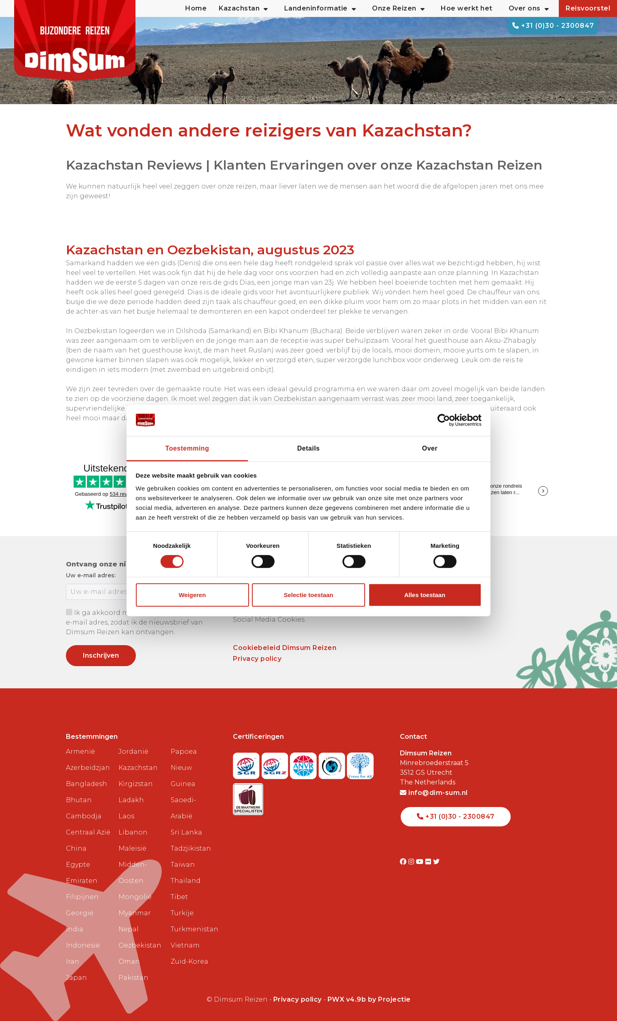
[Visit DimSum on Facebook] (404, 862)
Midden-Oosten (132, 873)
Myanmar (134, 913)
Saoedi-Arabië (183, 808)
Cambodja (83, 816)
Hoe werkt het (466, 8)
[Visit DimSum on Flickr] (429, 862)
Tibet (179, 897)
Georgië (79, 913)
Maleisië (132, 848)
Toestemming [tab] (187, 447)
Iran (72, 961)
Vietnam (185, 945)
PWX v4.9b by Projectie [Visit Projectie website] (369, 999)
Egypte (78, 864)
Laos (126, 816)
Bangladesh (86, 784)
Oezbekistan (139, 945)
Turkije (182, 913)
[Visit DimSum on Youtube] (420, 862)
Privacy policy (257, 658)
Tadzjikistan (191, 848)
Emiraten (81, 881)
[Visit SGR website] (247, 763)
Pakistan (133, 977)
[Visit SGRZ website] (276, 763)
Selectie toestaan (309, 594)
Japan (76, 977)
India (74, 929)
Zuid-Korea (189, 961)
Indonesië (83, 945)
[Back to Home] (74, 40)
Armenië (80, 751)
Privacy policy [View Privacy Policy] (297, 999)
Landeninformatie (320, 8)
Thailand (186, 881)
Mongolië (135, 897)
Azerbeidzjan (88, 768)
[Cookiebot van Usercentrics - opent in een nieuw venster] (446, 420)
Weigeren (192, 594)
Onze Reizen (398, 8)
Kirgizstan (135, 784)
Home (196, 8)
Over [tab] (429, 447)
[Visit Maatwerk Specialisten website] (248, 797)
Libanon (133, 832)
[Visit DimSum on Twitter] (436, 862)
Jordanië (133, 751)
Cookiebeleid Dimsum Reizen (284, 648)
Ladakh (131, 800)
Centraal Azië (88, 832)
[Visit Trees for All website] (360, 763)
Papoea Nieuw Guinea (184, 768)
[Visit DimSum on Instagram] (412, 862)
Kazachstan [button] (243, 8)
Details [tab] (308, 447)
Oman (129, 961)
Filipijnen (82, 897)
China (76, 848)
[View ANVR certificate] (304, 763)
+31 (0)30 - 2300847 (553, 25)
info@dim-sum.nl (434, 793)
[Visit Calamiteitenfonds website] (333, 763)
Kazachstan (138, 768)
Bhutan (79, 800)
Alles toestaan (425, 594)
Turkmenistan (194, 929)
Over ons (529, 8)
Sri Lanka (186, 832)
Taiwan (183, 864)
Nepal (128, 929)
